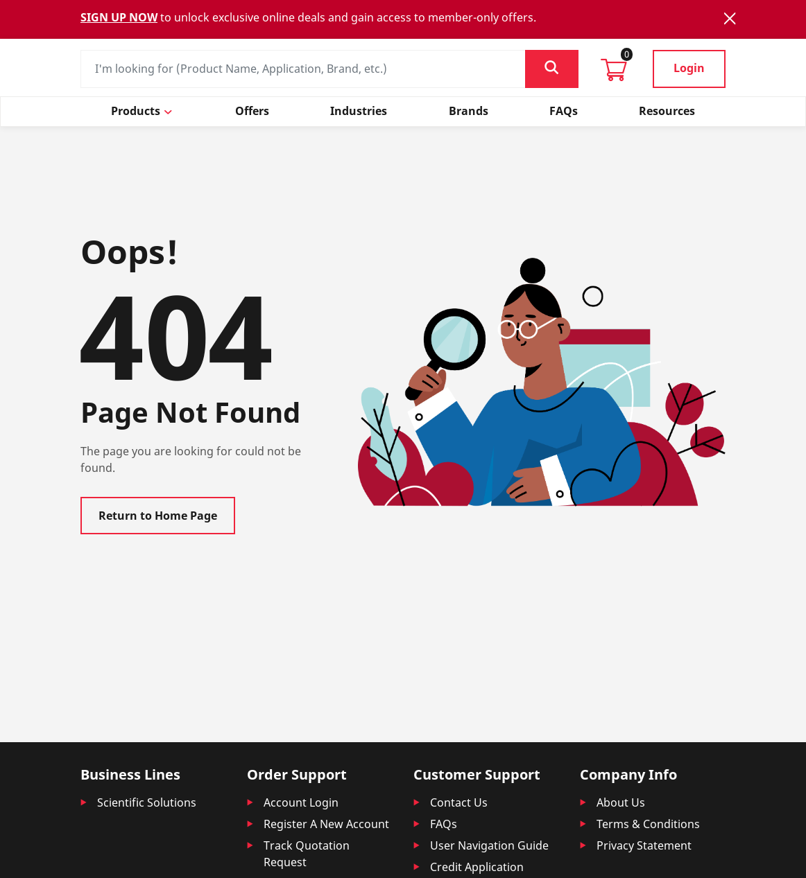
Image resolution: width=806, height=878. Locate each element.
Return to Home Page (157, 515)
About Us (621, 802)
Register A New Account (326, 824)
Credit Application (477, 867)
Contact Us (459, 802)
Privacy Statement (644, 845)
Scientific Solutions (146, 802)
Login (689, 68)
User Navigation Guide (489, 845)
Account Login (301, 802)
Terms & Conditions (648, 824)
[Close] (729, 18)
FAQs (443, 824)
